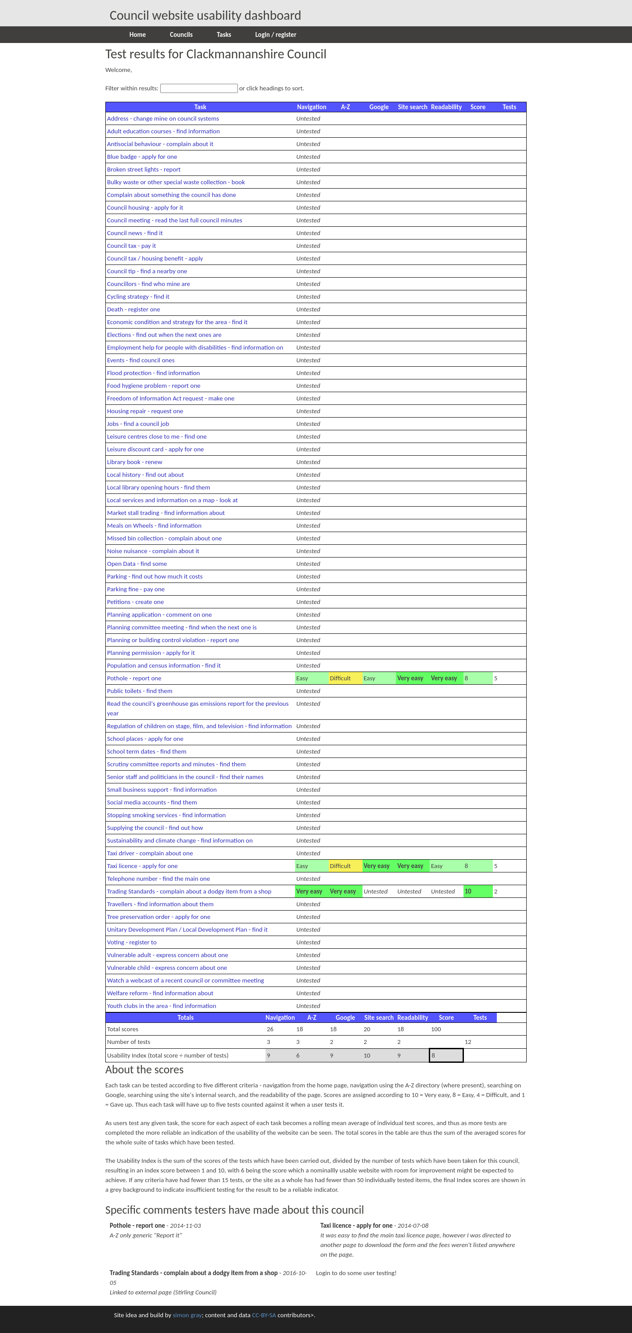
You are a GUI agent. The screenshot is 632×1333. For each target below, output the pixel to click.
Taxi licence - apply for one (142, 866)
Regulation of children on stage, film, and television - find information (199, 726)
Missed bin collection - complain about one (164, 538)
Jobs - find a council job (138, 424)
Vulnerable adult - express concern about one (167, 955)
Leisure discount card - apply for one (155, 449)
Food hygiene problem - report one (154, 386)
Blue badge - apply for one (142, 157)
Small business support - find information (162, 789)
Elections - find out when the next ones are (164, 335)
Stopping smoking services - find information (166, 815)
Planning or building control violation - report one (173, 640)
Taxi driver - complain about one (150, 853)
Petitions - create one (135, 602)
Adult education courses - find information (163, 131)
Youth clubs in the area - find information (161, 1006)
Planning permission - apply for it (151, 653)
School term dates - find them (147, 751)
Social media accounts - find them (152, 802)
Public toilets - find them (139, 691)
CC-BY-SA (264, 1315)
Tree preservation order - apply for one (158, 917)
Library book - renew (134, 462)
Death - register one (133, 309)
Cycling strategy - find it (138, 296)
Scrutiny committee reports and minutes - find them (176, 764)
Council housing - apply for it (145, 207)
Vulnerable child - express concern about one (167, 968)
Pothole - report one (134, 678)
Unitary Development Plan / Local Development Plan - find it (187, 929)
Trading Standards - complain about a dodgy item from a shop (189, 891)
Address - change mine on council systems (163, 118)
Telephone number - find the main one (158, 879)
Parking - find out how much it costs (155, 576)
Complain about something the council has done (171, 195)
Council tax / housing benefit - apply (155, 258)
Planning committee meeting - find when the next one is (182, 627)
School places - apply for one (145, 739)
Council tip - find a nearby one (147, 271)
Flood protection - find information (153, 373)
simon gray (187, 1315)
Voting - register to (132, 942)
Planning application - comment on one (159, 614)
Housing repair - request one (145, 411)
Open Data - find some (137, 564)
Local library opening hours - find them (158, 487)
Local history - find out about (145, 475)
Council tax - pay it (131, 246)
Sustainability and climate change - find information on (180, 840)
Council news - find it (135, 233)
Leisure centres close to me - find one (157, 436)
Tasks (224, 35)
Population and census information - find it (164, 665)
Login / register (275, 35)
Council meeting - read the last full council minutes (174, 220)
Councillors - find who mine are (148, 284)
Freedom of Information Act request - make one (170, 398)
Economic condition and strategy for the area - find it (177, 322)
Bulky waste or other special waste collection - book (176, 182)
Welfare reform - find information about (160, 993)
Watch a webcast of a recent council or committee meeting (185, 980)
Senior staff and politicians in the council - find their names (185, 777)
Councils (181, 35)
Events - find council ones (141, 360)
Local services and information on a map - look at (172, 500)
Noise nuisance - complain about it (153, 551)
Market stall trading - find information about (166, 513)
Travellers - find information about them (160, 904)
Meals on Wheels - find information (154, 525)
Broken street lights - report (144, 169)
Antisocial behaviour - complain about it (160, 144)
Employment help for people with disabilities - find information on (195, 347)
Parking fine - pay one (136, 589)
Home (137, 35)
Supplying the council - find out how (155, 828)
